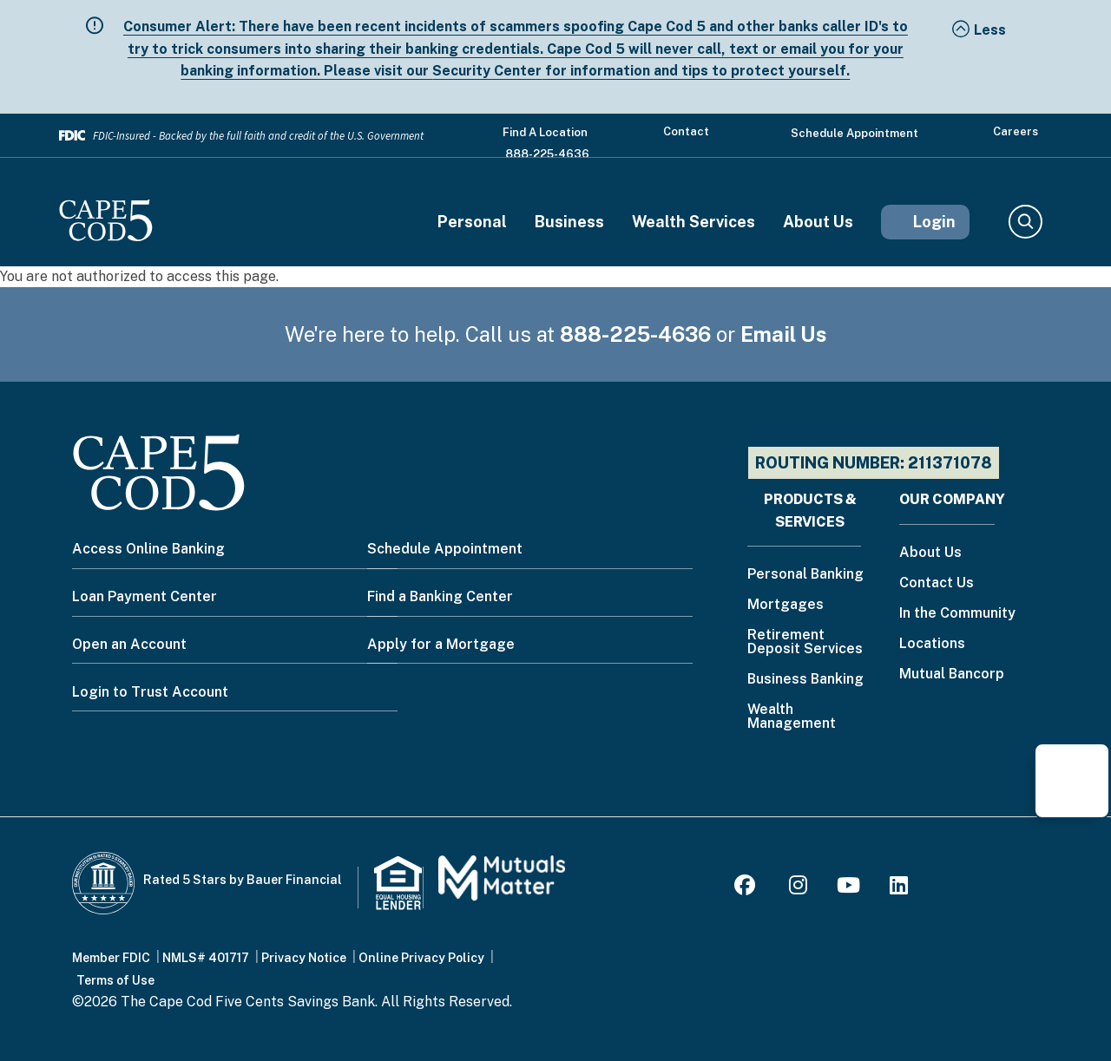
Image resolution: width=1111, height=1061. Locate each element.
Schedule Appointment (854, 133)
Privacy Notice (303, 958)
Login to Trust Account (150, 692)
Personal (472, 222)
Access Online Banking (148, 548)
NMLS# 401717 (205, 958)
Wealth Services (693, 222)
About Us (818, 222)
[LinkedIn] (899, 888)
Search (1024, 222)
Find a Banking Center (440, 596)
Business (569, 222)
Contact (686, 131)
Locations (932, 644)
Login (934, 222)
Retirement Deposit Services (805, 642)
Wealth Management (791, 717)
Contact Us (936, 583)
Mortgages (785, 605)
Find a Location (545, 132)
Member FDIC (111, 958)
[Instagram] (798, 888)
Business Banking (805, 679)
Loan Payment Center (144, 596)
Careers (1015, 131)
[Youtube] (848, 888)
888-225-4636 (547, 153)
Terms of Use (115, 980)
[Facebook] (747, 888)
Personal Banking (805, 574)
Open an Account (129, 644)
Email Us (783, 334)
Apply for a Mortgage (441, 644)
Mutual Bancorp (951, 674)
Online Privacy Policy (421, 958)
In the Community (957, 613)
